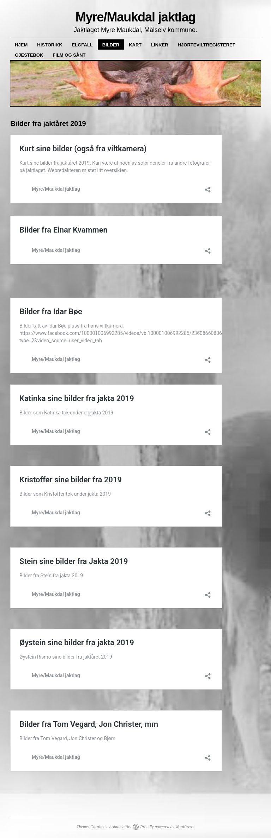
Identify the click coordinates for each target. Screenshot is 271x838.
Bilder (110, 44)
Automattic (121, 826)
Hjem (21, 44)
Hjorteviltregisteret (206, 44)
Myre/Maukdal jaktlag (136, 17)
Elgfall (82, 44)
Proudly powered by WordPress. (167, 826)
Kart (135, 44)
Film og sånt (69, 55)
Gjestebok (29, 55)
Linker (159, 44)
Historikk (49, 44)
